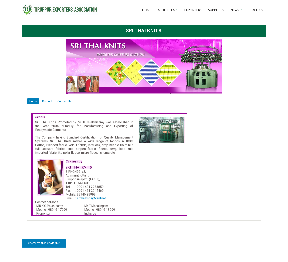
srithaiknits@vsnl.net (91, 198)
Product (47, 101)
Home (33, 101)
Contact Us (64, 101)
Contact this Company (44, 243)
